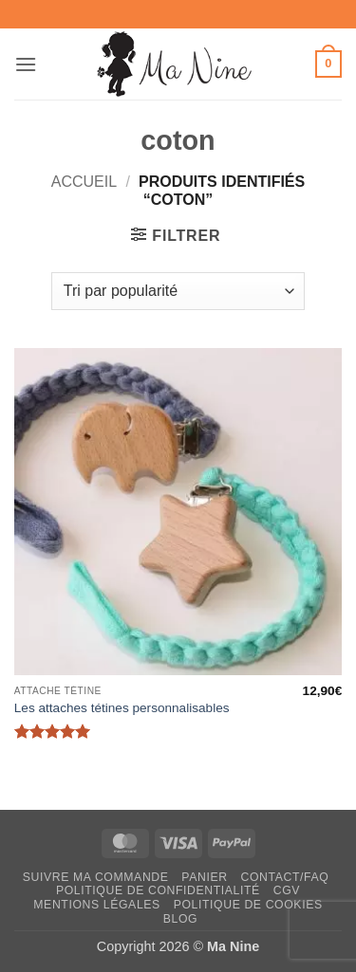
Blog (180, 919)
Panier (204, 877)
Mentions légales (96, 904)
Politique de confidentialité (158, 890)
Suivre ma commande (96, 877)
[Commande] (178, 291)
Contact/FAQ (284, 877)
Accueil (84, 182)
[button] (25, 64)
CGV (286, 890)
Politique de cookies (248, 904)
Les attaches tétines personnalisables (122, 708)
